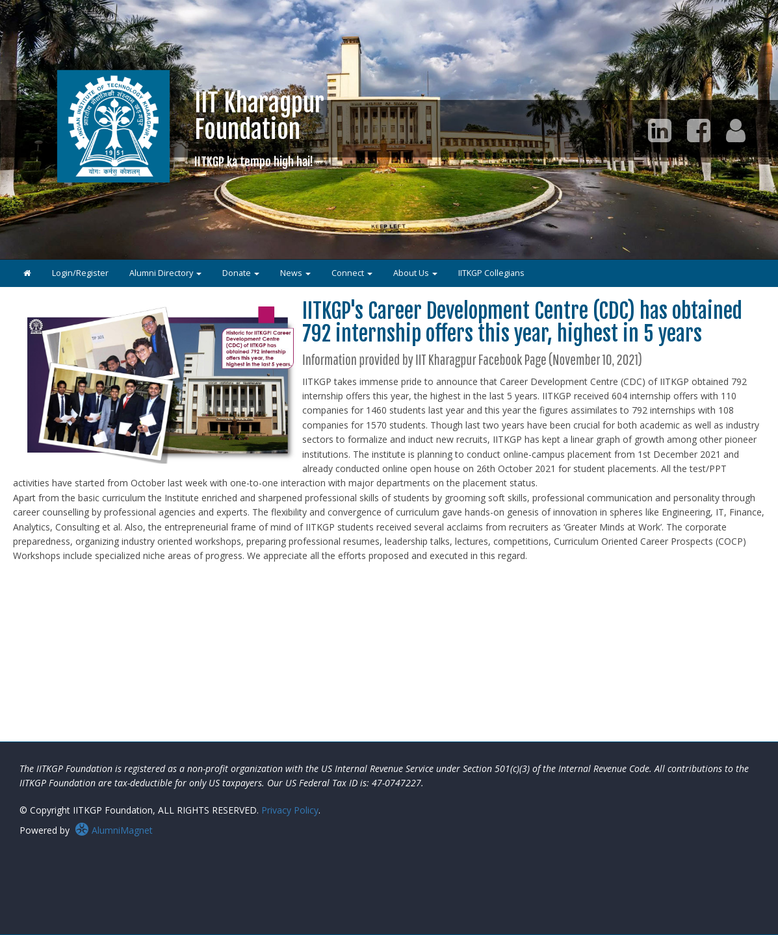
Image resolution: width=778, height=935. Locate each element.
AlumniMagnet (114, 830)
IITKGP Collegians (491, 273)
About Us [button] (415, 273)
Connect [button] (351, 273)
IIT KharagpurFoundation (259, 128)
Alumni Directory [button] (165, 273)
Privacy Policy (289, 810)
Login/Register (80, 273)
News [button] (295, 273)
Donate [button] (240, 273)
